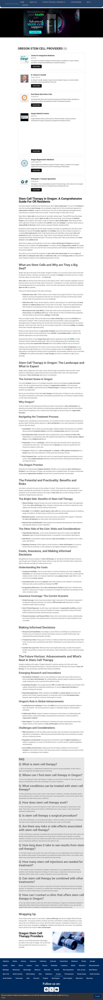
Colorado (53, 961)
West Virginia (67, 978)
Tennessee (19, 978)
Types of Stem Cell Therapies (53, 2)
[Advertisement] (57, 136)
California (43, 961)
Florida (83, 961)
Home (22, 2)
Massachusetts (94, 965)
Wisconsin (79, 978)
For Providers (76, 2)
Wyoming (89, 978)
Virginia (45, 978)
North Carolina (17, 974)
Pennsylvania (69, 974)
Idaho (13, 965)
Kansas (44, 965)
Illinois (21, 965)
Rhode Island (81, 974)
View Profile (36, 66)
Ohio (40, 974)
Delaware (74, 961)
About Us (33, 2)
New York (6, 974)
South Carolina (95, 974)
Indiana (29, 965)
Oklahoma (48, 974)
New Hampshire (68, 970)
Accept (97, 996)
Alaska (15, 961)
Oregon (58, 974)
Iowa (37, 965)
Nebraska (47, 970)
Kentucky (54, 965)
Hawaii (5, 965)
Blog (88, 2)
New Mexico (93, 970)
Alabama (6, 961)
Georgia (92, 961)
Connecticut (64, 961)
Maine (73, 965)
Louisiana (64, 965)
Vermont (36, 978)
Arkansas (33, 961)
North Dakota (30, 974)
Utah (28, 978)
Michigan (6, 970)
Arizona (23, 961)
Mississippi (27, 970)
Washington (56, 978)
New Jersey (81, 970)
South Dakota (7, 978)
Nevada (56, 970)
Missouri (37, 970)
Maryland (82, 965)
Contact (25, 5)
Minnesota (16, 970)
